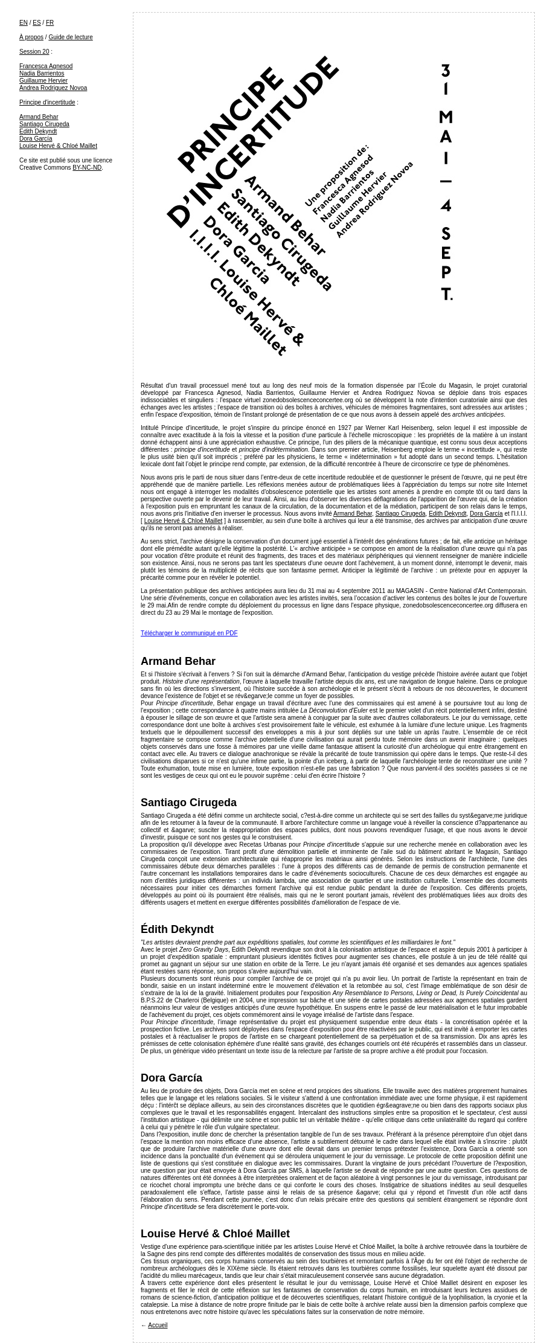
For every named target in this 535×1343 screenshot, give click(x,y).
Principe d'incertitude (47, 102)
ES (36, 22)
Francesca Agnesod (45, 66)
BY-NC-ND (86, 167)
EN (23, 22)
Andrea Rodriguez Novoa (53, 88)
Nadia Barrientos (41, 73)
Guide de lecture (70, 37)
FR (50, 22)
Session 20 (34, 51)
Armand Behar (38, 117)
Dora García (35, 138)
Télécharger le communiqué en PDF (189, 633)
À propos (31, 37)
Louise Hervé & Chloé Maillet (58, 146)
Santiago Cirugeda (44, 124)
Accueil (157, 1325)
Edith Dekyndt (38, 131)
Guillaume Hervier (43, 80)
